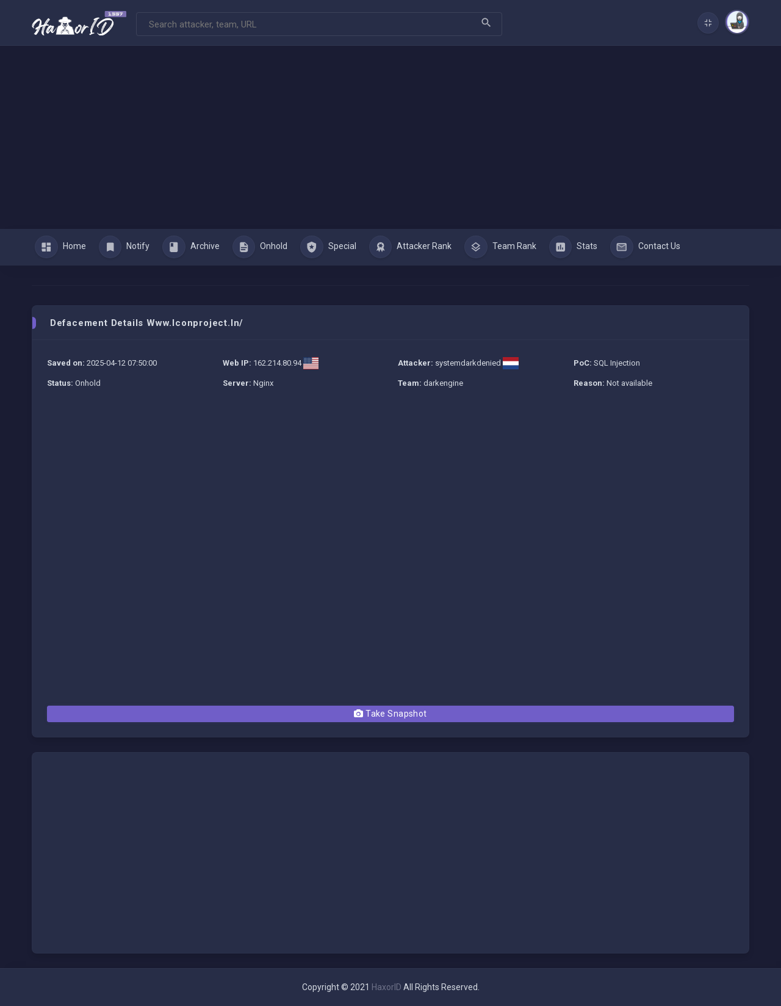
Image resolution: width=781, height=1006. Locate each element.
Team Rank (500, 247)
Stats (573, 247)
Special (328, 247)
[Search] (319, 24)
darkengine (443, 383)
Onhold (260, 247)
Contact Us (645, 247)
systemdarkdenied (468, 362)
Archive (191, 247)
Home (60, 247)
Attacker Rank (410, 247)
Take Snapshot (390, 713)
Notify (124, 247)
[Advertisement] (390, 137)
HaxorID (386, 987)
